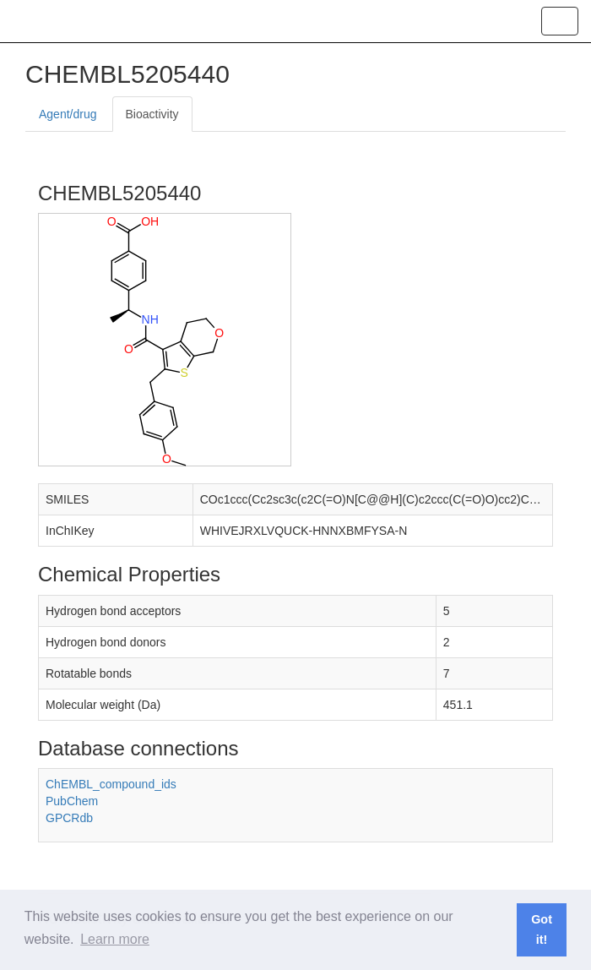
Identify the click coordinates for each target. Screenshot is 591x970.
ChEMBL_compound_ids (111, 784)
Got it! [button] (541, 929)
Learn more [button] (114, 939)
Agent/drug (68, 114)
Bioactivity (152, 114)
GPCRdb (69, 818)
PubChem (72, 801)
